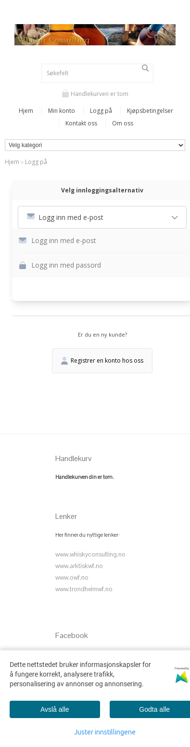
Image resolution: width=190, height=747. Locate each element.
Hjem (26, 111)
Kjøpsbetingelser (150, 111)
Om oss (122, 123)
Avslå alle (54, 709)
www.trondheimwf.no (84, 589)
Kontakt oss (81, 123)
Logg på (101, 111)
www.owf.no (72, 577)
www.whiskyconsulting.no (90, 554)
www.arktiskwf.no (79, 566)
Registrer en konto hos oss (102, 360)
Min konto (61, 111)
